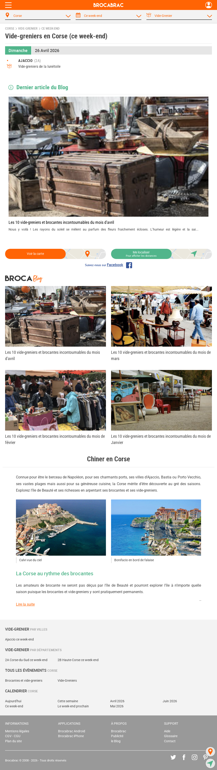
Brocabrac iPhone (71, 736)
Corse (9, 29)
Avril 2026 (117, 701)
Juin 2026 (170, 701)
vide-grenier (27, 29)
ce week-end (50, 29)
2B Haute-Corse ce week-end (78, 660)
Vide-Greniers (67, 681)
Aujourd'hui (13, 701)
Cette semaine (68, 701)
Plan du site (13, 741)
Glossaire (170, 736)
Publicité (117, 736)
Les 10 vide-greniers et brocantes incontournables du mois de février (55, 439)
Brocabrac (118, 731)
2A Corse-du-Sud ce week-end (26, 660)
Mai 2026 (117, 706)
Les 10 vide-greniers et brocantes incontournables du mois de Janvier (161, 439)
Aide (167, 731)
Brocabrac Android (71, 731)
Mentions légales (17, 731)
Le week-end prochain (73, 706)
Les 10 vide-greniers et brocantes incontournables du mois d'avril (61, 222)
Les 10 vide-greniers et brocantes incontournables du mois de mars (161, 355)
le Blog (116, 741)
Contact (170, 741)
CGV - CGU (12, 736)
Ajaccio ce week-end (19, 639)
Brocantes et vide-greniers (23, 681)
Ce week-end (14, 706)
